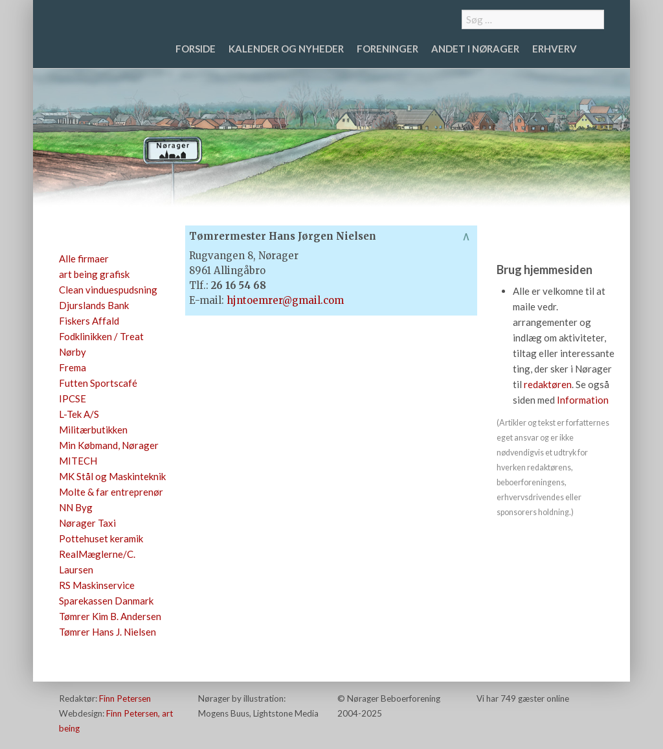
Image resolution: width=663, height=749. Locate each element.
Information (583, 400)
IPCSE (72, 398)
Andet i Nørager (475, 48)
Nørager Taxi (87, 523)
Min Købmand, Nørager (109, 445)
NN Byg (76, 507)
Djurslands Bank (94, 305)
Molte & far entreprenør (111, 492)
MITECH (78, 461)
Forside (195, 48)
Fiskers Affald (89, 321)
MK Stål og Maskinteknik (112, 476)
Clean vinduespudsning (108, 289)
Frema (72, 367)
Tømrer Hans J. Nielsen (107, 632)
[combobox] (533, 19)
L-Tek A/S (79, 414)
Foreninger (387, 48)
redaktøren (548, 384)
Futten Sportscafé (98, 383)
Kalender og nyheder (286, 48)
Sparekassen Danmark (106, 600)
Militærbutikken (93, 429)
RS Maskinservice (97, 585)
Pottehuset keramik (101, 538)
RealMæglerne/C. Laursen (97, 561)
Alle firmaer (84, 258)
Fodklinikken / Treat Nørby (101, 344)
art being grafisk (94, 274)
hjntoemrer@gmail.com (285, 300)
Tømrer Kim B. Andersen (110, 616)
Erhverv (554, 48)
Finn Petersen (125, 698)
